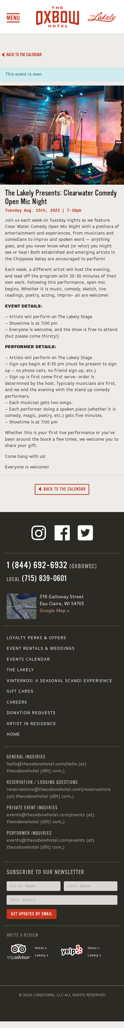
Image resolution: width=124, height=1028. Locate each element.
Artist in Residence (31, 724)
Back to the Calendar (21, 54)
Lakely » (41, 955)
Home (13, 734)
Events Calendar (28, 659)
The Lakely (20, 670)
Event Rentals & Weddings (41, 648)
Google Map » (54, 610)
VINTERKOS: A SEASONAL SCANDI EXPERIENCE (59, 681)
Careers (17, 702)
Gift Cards (20, 691)
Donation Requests (31, 713)
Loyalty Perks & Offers (36, 638)
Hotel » (41, 948)
